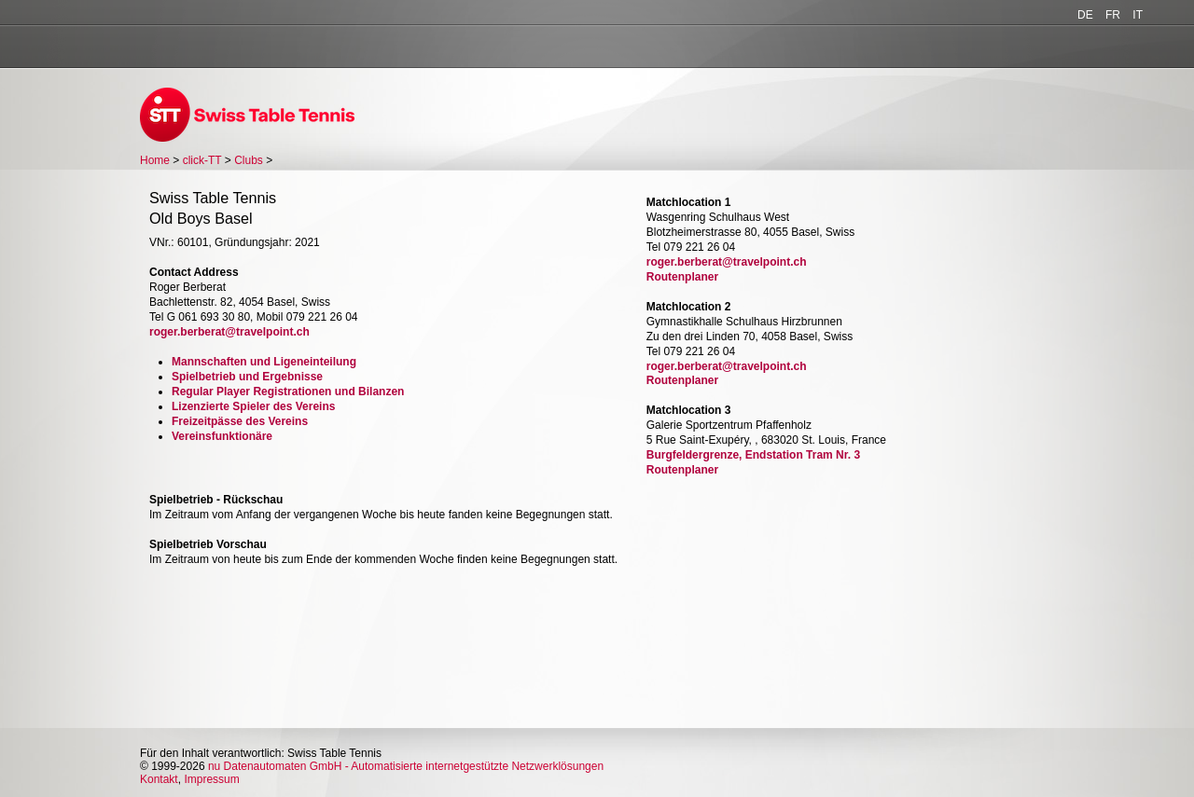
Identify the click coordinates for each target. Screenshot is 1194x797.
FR (1112, 14)
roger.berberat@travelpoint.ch (229, 331)
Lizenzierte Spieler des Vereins (253, 406)
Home (155, 160)
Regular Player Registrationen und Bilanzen (288, 391)
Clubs (248, 160)
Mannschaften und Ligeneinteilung (264, 361)
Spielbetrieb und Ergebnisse (247, 376)
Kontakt (159, 779)
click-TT (202, 160)
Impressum (211, 779)
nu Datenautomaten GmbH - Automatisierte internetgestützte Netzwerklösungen (406, 766)
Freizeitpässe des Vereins (240, 421)
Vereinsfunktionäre (222, 436)
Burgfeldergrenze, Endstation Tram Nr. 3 (753, 454)
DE (1085, 14)
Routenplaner (682, 276)
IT (1137, 14)
